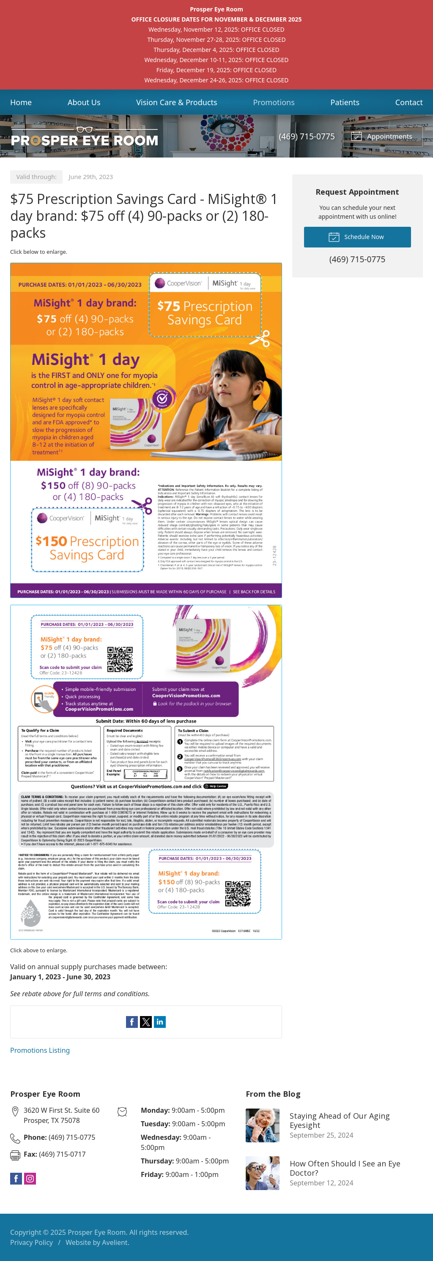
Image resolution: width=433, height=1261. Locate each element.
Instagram (30, 1179)
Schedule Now (356, 236)
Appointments (381, 135)
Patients (345, 102)
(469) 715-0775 (307, 136)
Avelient (114, 1242)
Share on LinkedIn (160, 1022)
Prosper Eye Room (97, 1232)
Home (21, 102)
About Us (84, 102)
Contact (409, 102)
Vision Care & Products (176, 102)
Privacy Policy (31, 1242)
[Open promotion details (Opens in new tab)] (146, 601)
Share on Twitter (146, 1022)
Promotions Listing (40, 1050)
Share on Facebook (132, 1022)
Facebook (16, 1179)
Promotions (273, 102)
